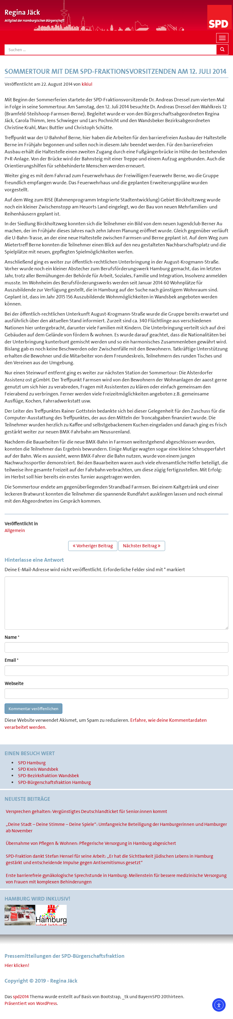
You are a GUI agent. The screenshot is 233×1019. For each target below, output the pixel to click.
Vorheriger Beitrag (93, 546)
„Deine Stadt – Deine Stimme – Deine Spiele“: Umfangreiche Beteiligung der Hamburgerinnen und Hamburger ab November (116, 827)
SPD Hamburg (32, 763)
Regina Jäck (22, 12)
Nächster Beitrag (142, 546)
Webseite (14, 683)
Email (10, 660)
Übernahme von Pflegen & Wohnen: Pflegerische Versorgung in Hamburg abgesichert (91, 843)
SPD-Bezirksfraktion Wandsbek (48, 776)
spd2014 (21, 997)
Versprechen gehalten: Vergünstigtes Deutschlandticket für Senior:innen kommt (86, 811)
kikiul (87, 84)
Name (11, 637)
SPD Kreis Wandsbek (38, 769)
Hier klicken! (17, 965)
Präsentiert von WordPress (31, 1003)
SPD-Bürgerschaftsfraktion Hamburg (54, 782)
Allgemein (15, 530)
